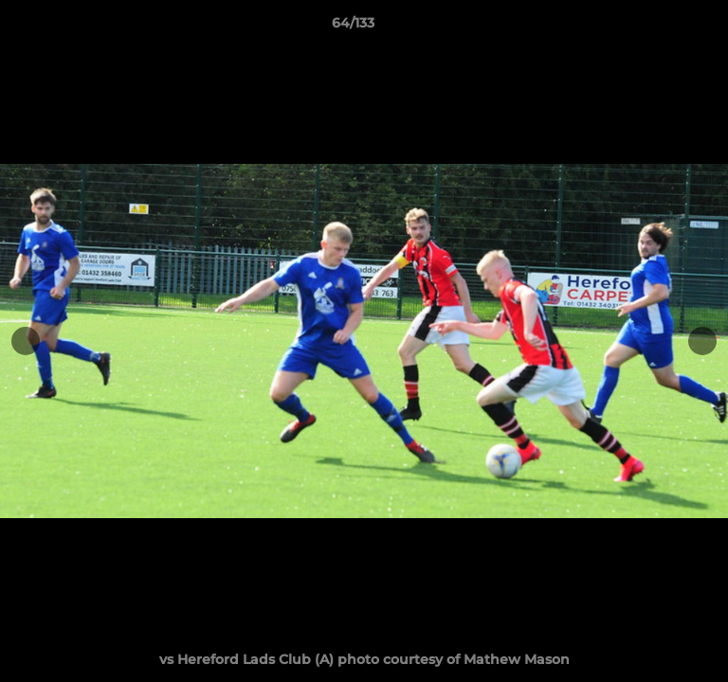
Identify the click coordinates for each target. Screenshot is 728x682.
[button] (659, 27)
